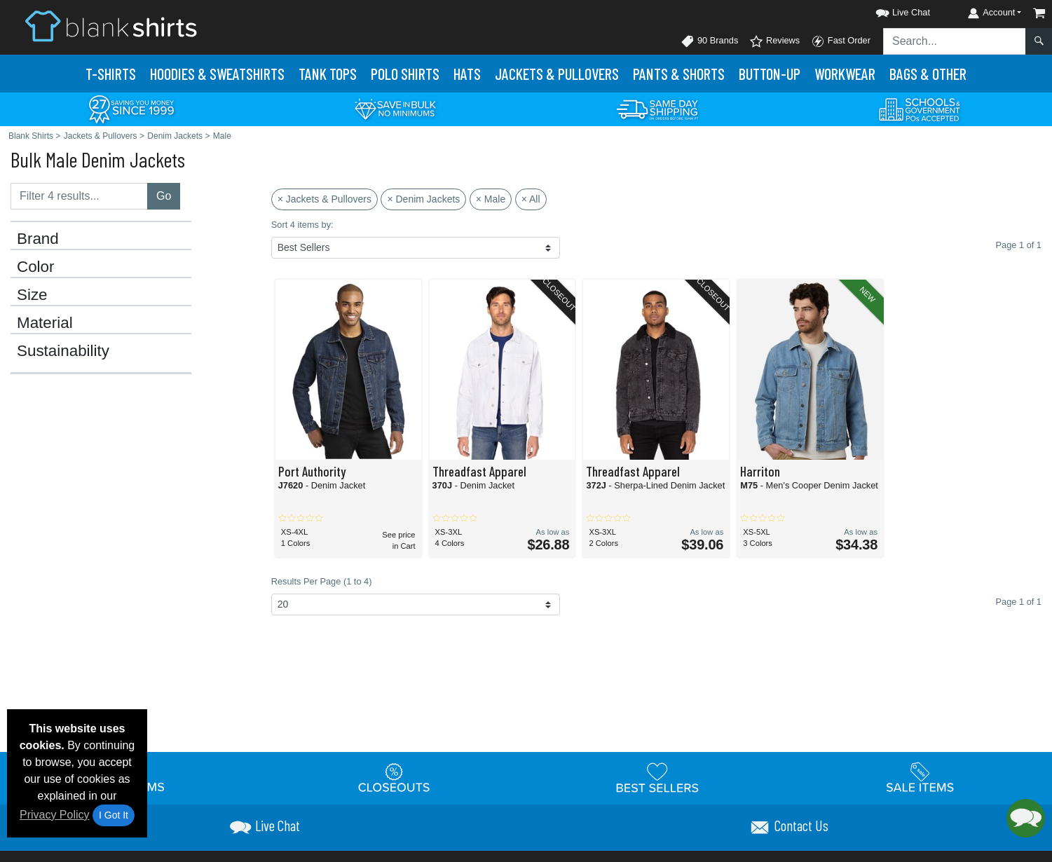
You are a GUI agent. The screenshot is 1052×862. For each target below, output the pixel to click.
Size (32, 295)
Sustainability (63, 351)
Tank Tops (328, 73)
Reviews (774, 41)
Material (45, 323)
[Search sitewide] (954, 41)
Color (36, 267)
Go (163, 196)
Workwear (844, 73)
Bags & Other (927, 73)
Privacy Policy (55, 815)
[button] (890, 10)
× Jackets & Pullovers (324, 199)
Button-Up (769, 73)
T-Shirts (111, 73)
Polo (405, 73)
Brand (38, 239)
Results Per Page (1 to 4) (321, 581)
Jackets (557, 73)
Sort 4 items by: (302, 224)
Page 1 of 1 (1018, 601)
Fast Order (840, 41)
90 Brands (709, 41)
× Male (490, 199)
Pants (679, 73)
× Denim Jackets (423, 199)
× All (530, 199)
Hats (467, 73)
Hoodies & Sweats (217, 73)
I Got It (113, 815)
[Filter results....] (79, 196)
